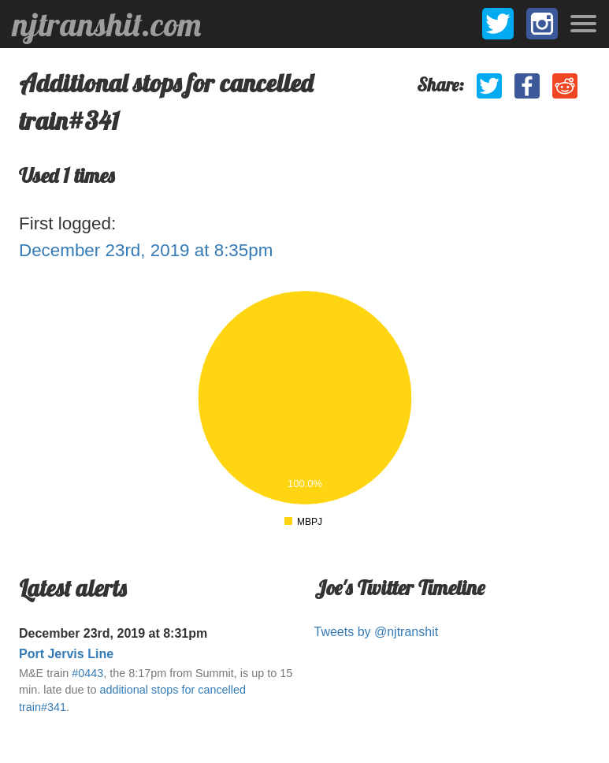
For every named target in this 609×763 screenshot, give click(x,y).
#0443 (87, 673)
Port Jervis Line (66, 654)
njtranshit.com (107, 24)
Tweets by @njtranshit (376, 631)
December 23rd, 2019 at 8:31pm (113, 633)
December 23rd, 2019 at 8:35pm (146, 250)
